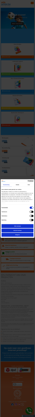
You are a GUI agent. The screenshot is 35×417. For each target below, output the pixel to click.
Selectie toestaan (17, 230)
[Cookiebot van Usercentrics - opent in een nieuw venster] (27, 181)
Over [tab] (29, 184)
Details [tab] (17, 184)
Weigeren (17, 234)
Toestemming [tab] (6, 184)
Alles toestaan (17, 226)
